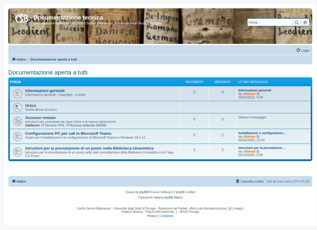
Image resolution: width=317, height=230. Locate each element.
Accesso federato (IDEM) (86, 125)
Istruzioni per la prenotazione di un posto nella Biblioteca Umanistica (89, 148)
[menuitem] (302, 50)
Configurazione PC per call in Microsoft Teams (68, 133)
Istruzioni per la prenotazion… (261, 148)
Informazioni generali (45, 90)
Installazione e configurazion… (262, 133)
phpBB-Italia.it (173, 197)
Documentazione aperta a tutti (48, 72)
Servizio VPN (52, 125)
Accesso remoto (40, 117)
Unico (30, 105)
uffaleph (249, 94)
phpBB (143, 192)
